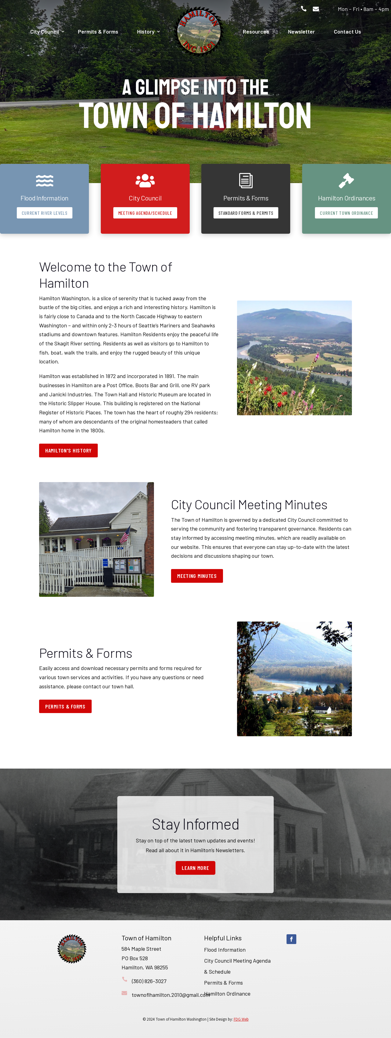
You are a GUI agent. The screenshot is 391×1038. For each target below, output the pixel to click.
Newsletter (301, 31)
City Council (44, 31)
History (146, 31)
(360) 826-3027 (149, 981)
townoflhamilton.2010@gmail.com (171, 994)
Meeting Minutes (197, 575)
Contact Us (347, 31)
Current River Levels (45, 213)
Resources (256, 31)
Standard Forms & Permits (245, 213)
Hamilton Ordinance (227, 993)
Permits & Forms (98, 31)
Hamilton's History (68, 450)
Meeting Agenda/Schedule (145, 213)
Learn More (195, 867)
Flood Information (225, 949)
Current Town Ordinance (346, 213)
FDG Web (241, 1019)
